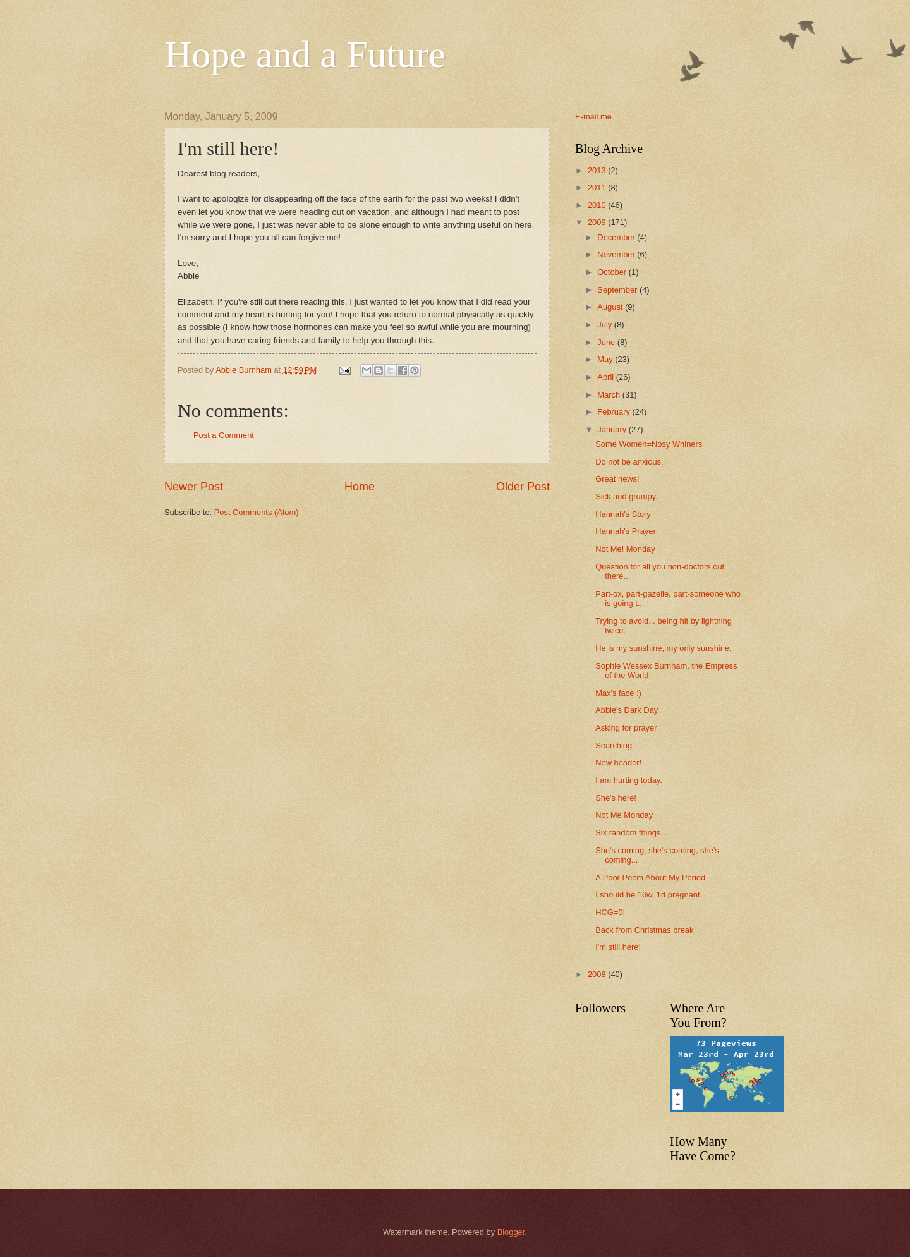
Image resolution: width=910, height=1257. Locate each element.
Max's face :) (618, 693)
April (606, 377)
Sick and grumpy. (626, 496)
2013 (598, 170)
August (611, 307)
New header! (618, 762)
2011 (598, 187)
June (607, 342)
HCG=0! (610, 912)
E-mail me (593, 116)
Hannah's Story (623, 514)
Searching (613, 745)
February (614, 411)
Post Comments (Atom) (256, 512)
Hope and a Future (305, 54)
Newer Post (193, 486)
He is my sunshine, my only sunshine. (663, 648)
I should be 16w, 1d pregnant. (648, 894)
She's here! (615, 798)
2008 (598, 974)
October (612, 272)
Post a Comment (223, 435)
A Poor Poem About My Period (650, 877)
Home (359, 486)
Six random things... (631, 832)
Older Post (523, 486)
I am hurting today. (628, 780)
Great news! (617, 478)
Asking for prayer (626, 727)
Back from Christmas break (644, 930)
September (618, 290)
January (612, 429)
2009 (598, 222)
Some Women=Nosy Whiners (648, 444)
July (605, 324)
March (609, 394)
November (617, 254)
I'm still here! (618, 947)
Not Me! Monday (625, 549)
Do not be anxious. (629, 461)
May (606, 359)
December (617, 237)
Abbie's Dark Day (626, 710)
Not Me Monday (624, 815)
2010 (598, 205)
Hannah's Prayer (625, 531)
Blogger (511, 1232)
